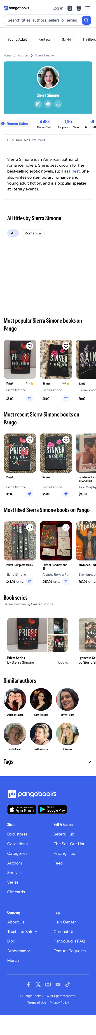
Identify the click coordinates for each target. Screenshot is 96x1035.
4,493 (45, 121)
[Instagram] (38, 104)
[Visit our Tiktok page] (67, 984)
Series (13, 882)
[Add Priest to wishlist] (29, 346)
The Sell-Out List (69, 843)
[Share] (58, 104)
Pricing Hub (64, 853)
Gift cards (16, 891)
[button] (48, 762)
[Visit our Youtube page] (58, 984)
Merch (13, 960)
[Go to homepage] (16, 8)
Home (8, 55)
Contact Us (64, 931)
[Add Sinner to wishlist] (66, 346)
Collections (17, 843)
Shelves (14, 872)
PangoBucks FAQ (69, 941)
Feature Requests (70, 950)
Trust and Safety (22, 931)
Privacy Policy (59, 1002)
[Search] (86, 20)
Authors (23, 55)
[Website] (48, 104)
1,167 (69, 121)
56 (91, 121)
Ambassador (18, 950)
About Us (15, 922)
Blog (11, 941)
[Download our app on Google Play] (52, 809)
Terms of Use (36, 1002)
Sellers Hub (64, 834)
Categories (17, 853)
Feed (58, 863)
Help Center (65, 922)
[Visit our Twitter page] (38, 984)
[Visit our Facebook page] (28, 984)
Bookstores (17, 834)
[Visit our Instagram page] (48, 984)
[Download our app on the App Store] (21, 809)
